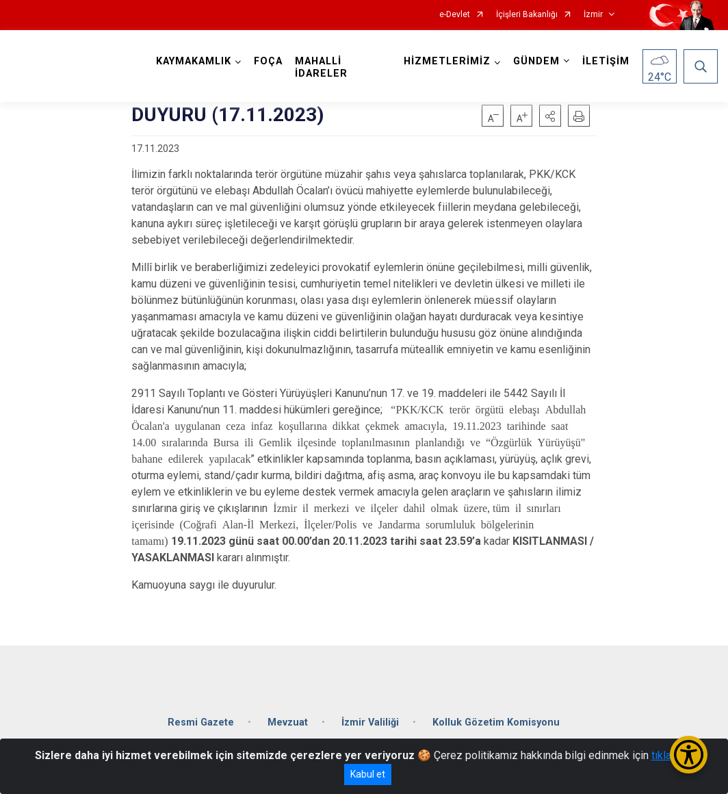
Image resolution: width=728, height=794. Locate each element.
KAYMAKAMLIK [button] (193, 61)
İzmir (593, 14)
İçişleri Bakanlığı (527, 14)
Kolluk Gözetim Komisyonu (496, 722)
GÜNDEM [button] (536, 61)
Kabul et (367, 774)
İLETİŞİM (605, 61)
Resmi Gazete (201, 722)
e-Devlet (454, 14)
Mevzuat (288, 722)
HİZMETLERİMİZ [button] (447, 61)
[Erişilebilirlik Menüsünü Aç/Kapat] (688, 754)
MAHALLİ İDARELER (321, 67)
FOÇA (268, 61)
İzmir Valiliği (370, 722)
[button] (550, 116)
